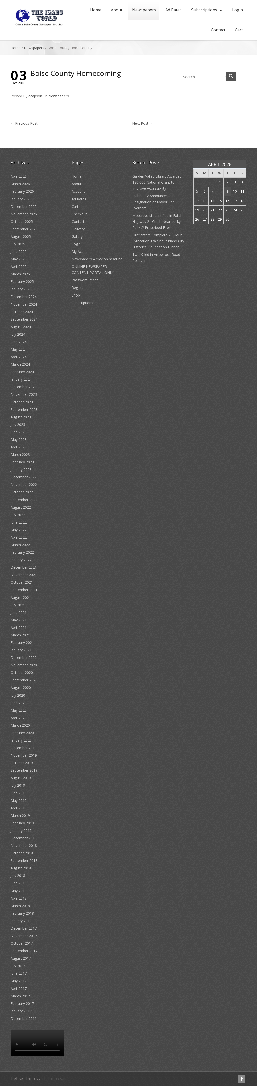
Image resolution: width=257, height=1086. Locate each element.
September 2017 (24, 950)
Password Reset (85, 280)
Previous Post (24, 123)
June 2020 (19, 702)
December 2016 (24, 1018)
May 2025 (19, 259)
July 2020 (18, 695)
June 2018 (19, 883)
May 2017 (19, 980)
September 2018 (24, 860)
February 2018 (22, 913)
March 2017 (20, 996)
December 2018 (24, 838)
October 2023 (22, 402)
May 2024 (19, 349)
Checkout (79, 214)
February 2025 (22, 281)
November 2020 (24, 665)
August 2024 (21, 326)
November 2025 (24, 214)
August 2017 (21, 958)
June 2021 (19, 612)
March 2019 (20, 815)
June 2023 (19, 432)
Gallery (77, 236)
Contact (218, 30)
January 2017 (21, 1011)
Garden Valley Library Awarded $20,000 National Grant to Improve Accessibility (157, 182)
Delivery (78, 229)
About (116, 10)
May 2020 (19, 710)
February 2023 (22, 462)
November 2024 (24, 304)
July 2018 (18, 875)
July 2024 (18, 334)
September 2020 (24, 680)
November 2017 (24, 935)
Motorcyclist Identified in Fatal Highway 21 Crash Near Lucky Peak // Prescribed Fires (156, 221)
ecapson (35, 96)
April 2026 (19, 176)
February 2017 (22, 1003)
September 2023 (24, 409)
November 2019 (24, 755)
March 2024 (20, 364)
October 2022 (22, 492)
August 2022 (21, 507)
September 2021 (24, 589)
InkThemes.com (54, 1078)
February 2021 (22, 642)
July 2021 (18, 605)
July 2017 (18, 965)
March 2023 (20, 454)
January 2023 (21, 469)
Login (237, 10)
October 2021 (22, 582)
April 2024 (19, 356)
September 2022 (24, 499)
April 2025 (19, 266)
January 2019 (21, 830)
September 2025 (24, 229)
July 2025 (18, 244)
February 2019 (22, 823)
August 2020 (21, 687)
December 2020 (24, 657)
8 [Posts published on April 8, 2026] (220, 191)
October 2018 (22, 853)
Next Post (142, 123)
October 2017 (22, 943)
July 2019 (18, 785)
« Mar (198, 230)
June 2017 (19, 973)
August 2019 (21, 777)
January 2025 (21, 289)
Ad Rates (173, 10)
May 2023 (19, 439)
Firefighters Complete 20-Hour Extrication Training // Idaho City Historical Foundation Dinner (158, 241)
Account (78, 191)
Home (95, 10)
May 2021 (19, 620)
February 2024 (22, 371)
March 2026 (20, 183)
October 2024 (22, 311)
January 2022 (21, 559)
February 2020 (22, 732)
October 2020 (22, 672)
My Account (81, 251)
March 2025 (20, 274)
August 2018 (21, 868)
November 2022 (24, 484)
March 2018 (20, 905)
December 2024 (24, 296)
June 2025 (19, 251)
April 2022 (19, 537)
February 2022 (22, 552)
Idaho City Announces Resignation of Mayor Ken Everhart (153, 201)
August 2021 (21, 597)
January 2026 (21, 198)
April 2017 (19, 988)
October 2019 (22, 762)
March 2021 (20, 635)
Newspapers (144, 10)
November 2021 (24, 574)
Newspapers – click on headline (97, 259)
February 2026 (22, 191)
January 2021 (21, 650)
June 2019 (19, 793)
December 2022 (24, 477)
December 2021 (24, 567)
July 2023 (18, 424)
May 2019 (19, 800)
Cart (239, 30)
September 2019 (24, 770)
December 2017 (24, 928)
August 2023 (21, 417)
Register (78, 287)
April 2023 (19, 447)
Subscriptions (204, 10)
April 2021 (19, 627)
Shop (76, 295)
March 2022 (20, 544)
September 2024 (24, 319)
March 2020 (20, 725)
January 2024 (21, 379)
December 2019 (24, 747)
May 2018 (19, 890)
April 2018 (19, 898)
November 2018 (24, 845)
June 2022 (19, 522)
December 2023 (24, 386)
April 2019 (19, 808)
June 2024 (19, 341)
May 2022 (19, 529)
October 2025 (22, 221)
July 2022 (18, 514)
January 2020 (21, 740)
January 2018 (21, 920)
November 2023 (24, 394)
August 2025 (21, 236)
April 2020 (19, 717)
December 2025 (24, 206)
